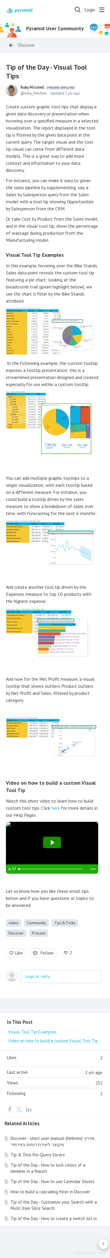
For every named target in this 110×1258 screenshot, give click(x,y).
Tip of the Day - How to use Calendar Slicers (52, 1181)
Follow (46, 953)
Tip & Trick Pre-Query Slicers (38, 1155)
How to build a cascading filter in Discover (50, 1192)
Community (36, 922)
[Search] (77, 9)
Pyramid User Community (55, 28)
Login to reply (37, 976)
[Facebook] (9, 1109)
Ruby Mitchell (48, 87)
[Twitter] (18, 1109)
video (13, 922)
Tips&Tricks (64, 922)
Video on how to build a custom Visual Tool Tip (53, 1041)
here (55, 808)
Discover (26, 45)
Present (38, 933)
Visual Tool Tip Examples (35, 254)
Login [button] (89, 10)
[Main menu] (102, 9)
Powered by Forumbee (90, 1253)
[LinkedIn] (28, 1109)
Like (19, 953)
